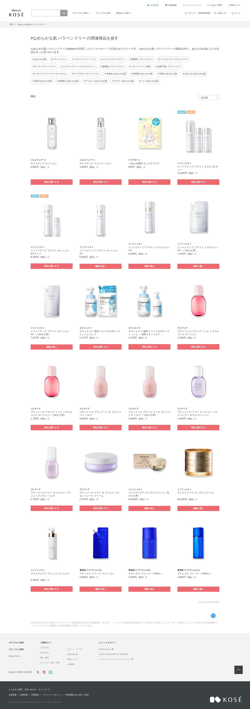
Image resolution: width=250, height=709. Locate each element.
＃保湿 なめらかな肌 (42, 81)
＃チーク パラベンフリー (44, 66)
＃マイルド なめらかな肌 (95, 81)
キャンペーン (14, 656)
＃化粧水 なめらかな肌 (115, 73)
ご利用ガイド (234, 5)
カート (238, 13)
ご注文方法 (44, 648)
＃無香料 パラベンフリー (141, 59)
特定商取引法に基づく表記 (77, 695)
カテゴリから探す (80, 13)
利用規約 (35, 695)
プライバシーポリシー (52, 695)
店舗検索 (172, 5)
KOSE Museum (105, 649)
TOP (11, 24)
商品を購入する (51, 182)
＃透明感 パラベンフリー (112, 66)
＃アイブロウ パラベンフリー (85, 73)
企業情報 (154, 5)
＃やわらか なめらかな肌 (194, 73)
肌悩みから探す (123, 13)
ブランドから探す (103, 13)
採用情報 (24, 695)
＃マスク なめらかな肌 (123, 81)
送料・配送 (44, 658)
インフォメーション (192, 5)
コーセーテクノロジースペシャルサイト (115, 659)
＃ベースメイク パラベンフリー (173, 59)
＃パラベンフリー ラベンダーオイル (49, 73)
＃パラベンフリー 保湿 (139, 66)
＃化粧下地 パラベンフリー (168, 66)
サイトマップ (44, 689)
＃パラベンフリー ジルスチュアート (78, 66)
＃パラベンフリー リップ (84, 59)
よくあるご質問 (214, 5)
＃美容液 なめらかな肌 (142, 73)
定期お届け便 (72, 654)
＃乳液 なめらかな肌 (167, 73)
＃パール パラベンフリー (112, 59)
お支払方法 (44, 653)
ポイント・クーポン (75, 649)
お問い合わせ (30, 689)
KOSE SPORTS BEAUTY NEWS (112, 654)
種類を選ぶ (100, 266)
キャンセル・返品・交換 (49, 663)
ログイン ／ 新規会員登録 (199, 13)
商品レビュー (72, 659)
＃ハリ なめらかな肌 (148, 81)
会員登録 (70, 664)
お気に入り (222, 13)
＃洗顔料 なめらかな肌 (67, 81)
